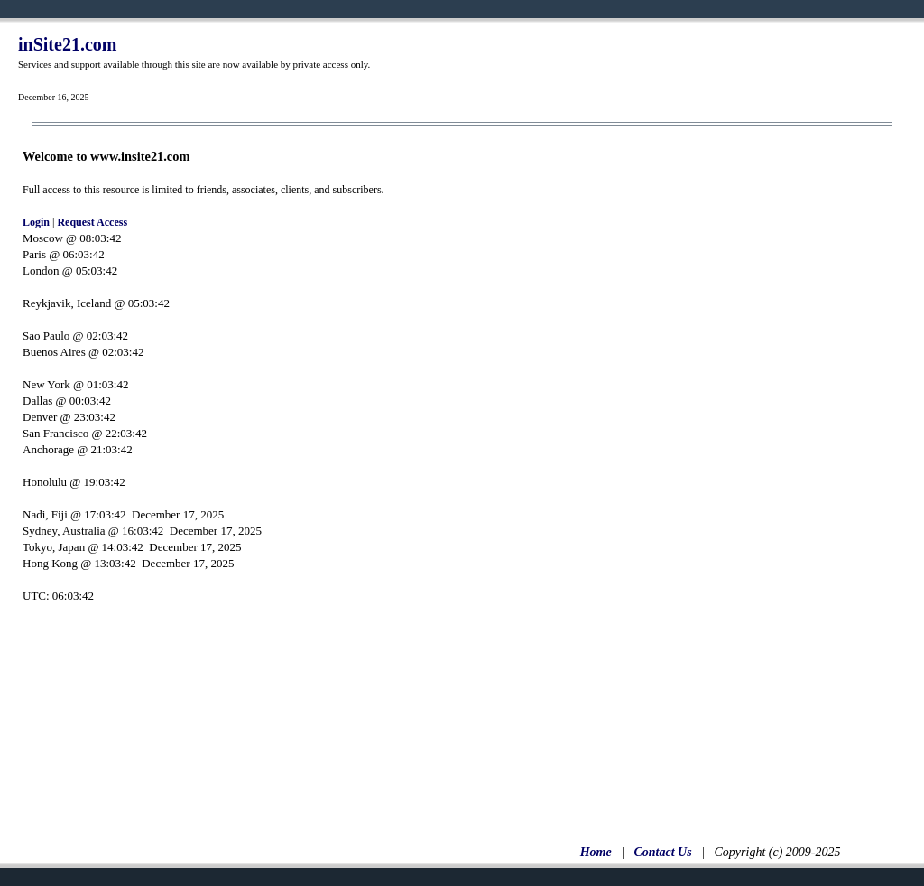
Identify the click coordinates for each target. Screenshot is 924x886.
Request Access (92, 222)
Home (596, 852)
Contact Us (662, 852)
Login (36, 222)
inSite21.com (67, 44)
